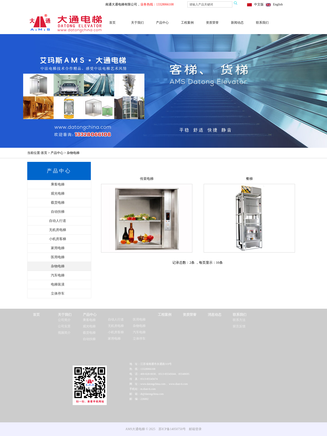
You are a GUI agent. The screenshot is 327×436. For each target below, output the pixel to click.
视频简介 (64, 332)
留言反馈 (239, 326)
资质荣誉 (212, 22)
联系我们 (262, 22)
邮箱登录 (195, 429)
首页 (112, 22)
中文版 (259, 4)
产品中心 (162, 22)
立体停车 (139, 338)
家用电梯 (114, 338)
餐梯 (249, 178)
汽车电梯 (139, 332)
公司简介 (64, 320)
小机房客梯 (116, 332)
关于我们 (137, 22)
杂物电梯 (139, 326)
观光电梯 (89, 326)
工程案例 (187, 22)
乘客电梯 (89, 320)
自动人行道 (116, 319)
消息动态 (214, 314)
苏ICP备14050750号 (172, 429)
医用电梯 (139, 319)
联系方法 (239, 320)
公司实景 (64, 326)
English (278, 4)
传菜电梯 (147, 178)
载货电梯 (89, 332)
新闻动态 (237, 22)
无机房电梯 (116, 326)
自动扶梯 (89, 339)
